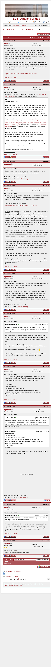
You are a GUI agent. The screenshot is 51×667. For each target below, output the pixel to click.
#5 (48, 273)
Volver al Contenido (35, 584)
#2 (48, 84)
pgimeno (7, 164)
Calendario (37, 22)
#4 (48, 185)
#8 (49, 406)
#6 (48, 313)
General (24, 30)
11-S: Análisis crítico (17, 584)
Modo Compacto (34, 37)
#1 (48, 40)
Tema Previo (9, 559)
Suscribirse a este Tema (12, 576)
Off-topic (30, 30)
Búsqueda (12, 22)
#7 (48, 366)
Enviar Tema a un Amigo (12, 574)
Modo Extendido (44, 37)
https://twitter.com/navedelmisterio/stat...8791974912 (21, 73)
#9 (48, 504)
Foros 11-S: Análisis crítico (11, 30)
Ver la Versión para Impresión (13, 571)
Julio (6, 44)
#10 (48, 540)
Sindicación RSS (18, 585)
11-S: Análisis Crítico (10, 77)
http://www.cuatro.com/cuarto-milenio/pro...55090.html (21, 205)
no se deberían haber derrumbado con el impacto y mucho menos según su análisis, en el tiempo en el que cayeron (25, 122)
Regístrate (24, 25)
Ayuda (46, 22)
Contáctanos (7, 584)
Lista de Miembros (25, 22)
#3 (48, 161)
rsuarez (7, 544)
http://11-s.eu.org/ (23, 179)
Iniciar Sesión (16, 25)
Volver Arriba (26, 584)
